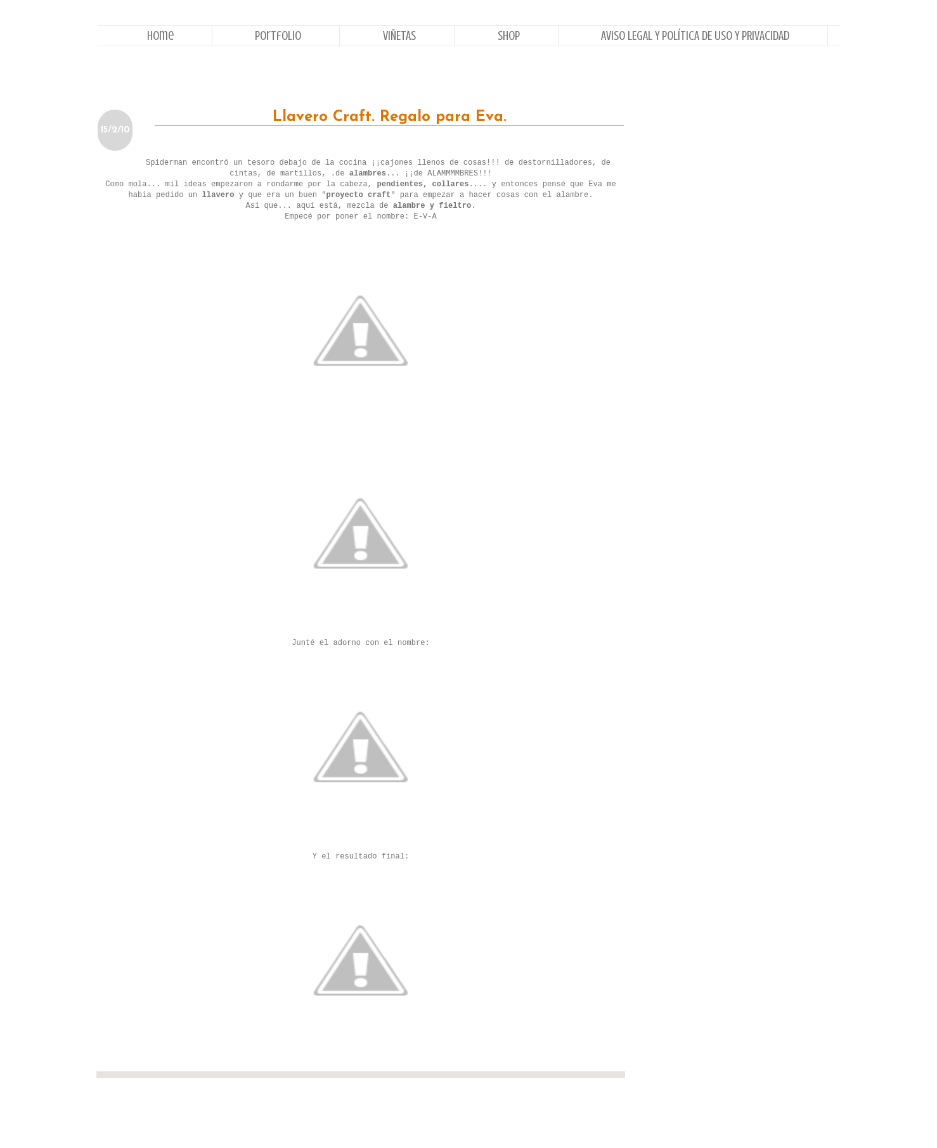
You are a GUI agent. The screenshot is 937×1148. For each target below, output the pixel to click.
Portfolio (278, 36)
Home (160, 36)
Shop (509, 36)
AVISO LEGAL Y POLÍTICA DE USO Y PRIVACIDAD (695, 36)
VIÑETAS (399, 36)
